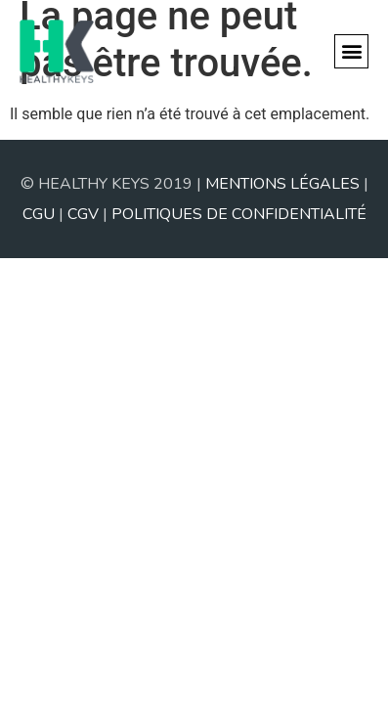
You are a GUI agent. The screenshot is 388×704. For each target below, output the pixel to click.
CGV (83, 214)
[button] (351, 51)
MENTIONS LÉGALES (282, 184)
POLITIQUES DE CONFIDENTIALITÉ (238, 214)
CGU (38, 214)
